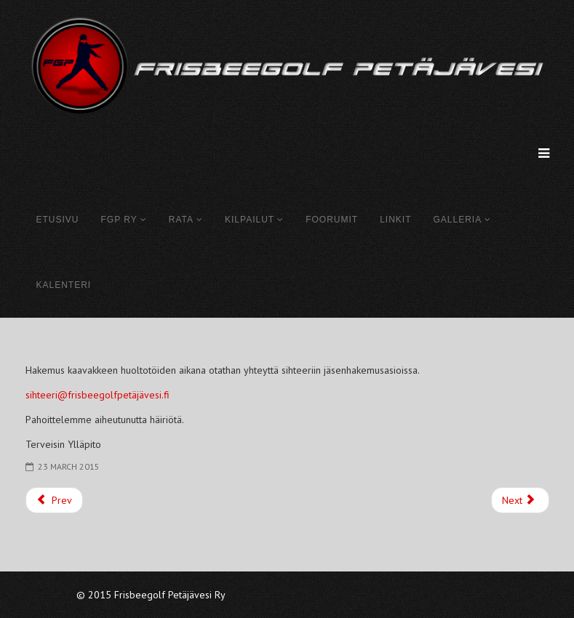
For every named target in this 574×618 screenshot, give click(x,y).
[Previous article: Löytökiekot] (54, 500)
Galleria (457, 219)
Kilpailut (249, 219)
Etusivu (57, 219)
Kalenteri (64, 285)
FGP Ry (119, 219)
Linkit (395, 219)
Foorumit (332, 219)
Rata (181, 219)
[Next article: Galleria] (520, 500)
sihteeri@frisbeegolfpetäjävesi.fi (97, 394)
